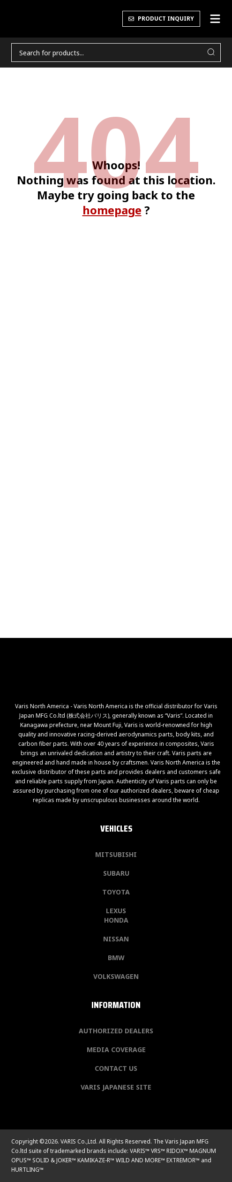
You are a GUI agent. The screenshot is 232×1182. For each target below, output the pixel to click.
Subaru (116, 873)
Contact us (116, 1068)
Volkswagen (116, 976)
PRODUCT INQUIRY (161, 19)
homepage (112, 210)
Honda (116, 920)
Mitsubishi (116, 854)
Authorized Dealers (116, 1030)
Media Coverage (116, 1049)
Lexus (116, 910)
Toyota (116, 891)
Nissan (116, 938)
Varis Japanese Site (116, 1087)
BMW (116, 957)
